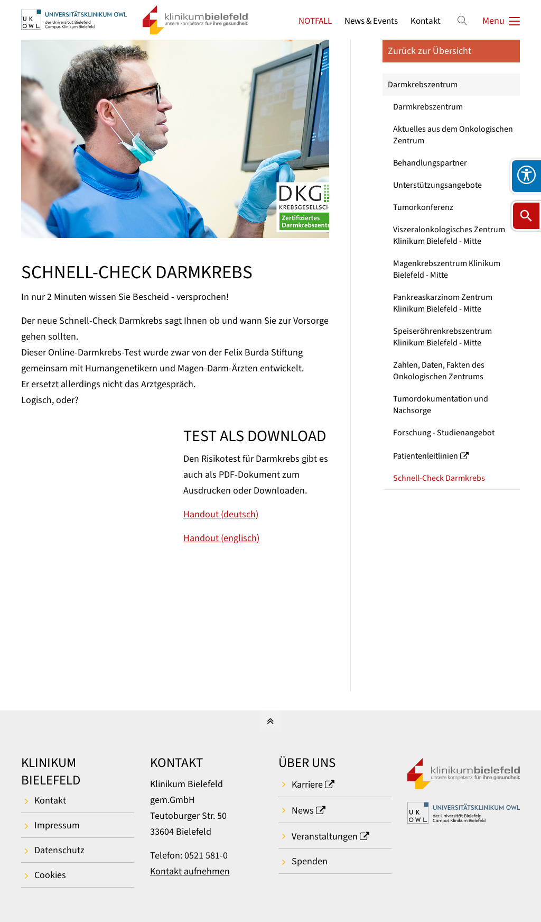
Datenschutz (59, 850)
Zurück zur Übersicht (429, 51)
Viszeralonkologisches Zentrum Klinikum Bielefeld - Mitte (449, 235)
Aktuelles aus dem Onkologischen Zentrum (453, 135)
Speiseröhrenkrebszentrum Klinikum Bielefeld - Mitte (442, 337)
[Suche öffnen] (526, 216)
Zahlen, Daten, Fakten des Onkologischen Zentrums (438, 370)
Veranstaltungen (325, 836)
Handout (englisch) (221, 538)
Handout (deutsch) (220, 514)
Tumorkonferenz (423, 207)
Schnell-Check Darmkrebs (439, 478)
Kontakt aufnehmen (190, 871)
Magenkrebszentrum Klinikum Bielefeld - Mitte (446, 269)
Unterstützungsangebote (437, 185)
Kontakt (426, 21)
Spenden (310, 861)
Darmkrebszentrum (423, 84)
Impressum (57, 825)
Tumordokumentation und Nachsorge (440, 404)
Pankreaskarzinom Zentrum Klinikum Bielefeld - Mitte (442, 303)
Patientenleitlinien (425, 456)
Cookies (50, 875)
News (303, 810)
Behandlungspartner (430, 163)
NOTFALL (315, 21)
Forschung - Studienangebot (444, 433)
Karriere (307, 784)
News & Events (371, 21)
